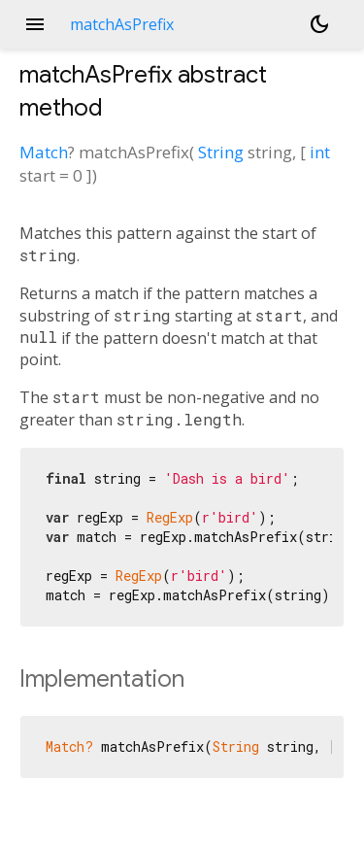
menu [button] (35, 24)
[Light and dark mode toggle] (319, 24)
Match (43, 152)
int (320, 152)
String (221, 152)
